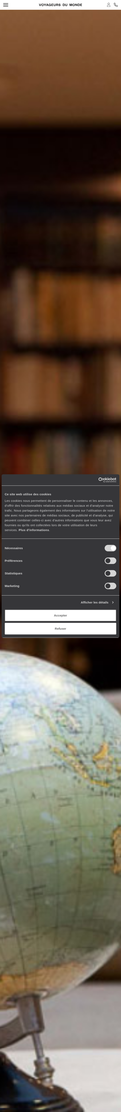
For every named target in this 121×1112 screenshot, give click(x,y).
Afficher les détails (94, 602)
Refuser (60, 628)
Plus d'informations (34, 529)
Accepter (60, 615)
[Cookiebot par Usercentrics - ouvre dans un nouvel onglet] (98, 479)
